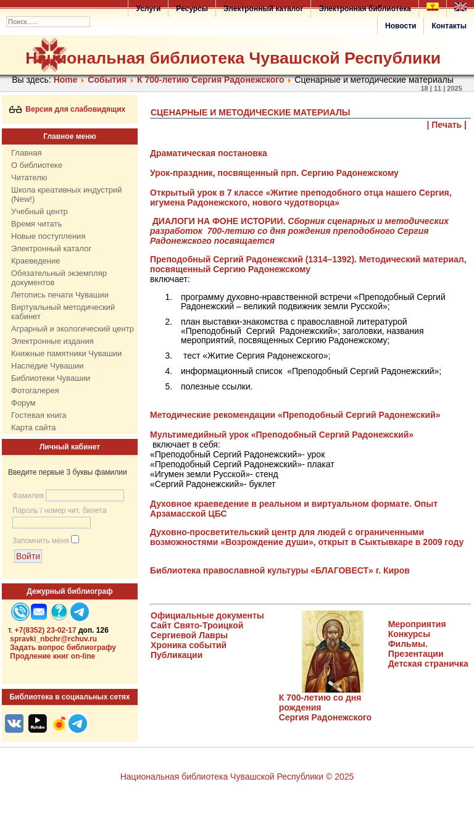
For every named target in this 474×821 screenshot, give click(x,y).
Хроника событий (189, 645)
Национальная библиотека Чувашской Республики (233, 58)
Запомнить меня (40, 540)
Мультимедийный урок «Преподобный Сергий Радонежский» (282, 435)
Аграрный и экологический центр (72, 328)
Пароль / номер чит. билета (59, 510)
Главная (26, 152)
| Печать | (447, 125)
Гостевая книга (38, 415)
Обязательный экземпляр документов (59, 278)
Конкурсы (409, 634)
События (107, 80)
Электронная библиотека (364, 8)
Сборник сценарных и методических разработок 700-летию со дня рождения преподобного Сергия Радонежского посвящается (299, 231)
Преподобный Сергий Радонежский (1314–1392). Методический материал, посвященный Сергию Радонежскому (308, 264)
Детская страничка (428, 664)
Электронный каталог (263, 8)
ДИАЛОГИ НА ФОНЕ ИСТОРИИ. (219, 221)
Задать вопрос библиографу (63, 647)
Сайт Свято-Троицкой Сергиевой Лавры (197, 630)
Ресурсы (192, 8)
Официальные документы (207, 615)
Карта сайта (33, 427)
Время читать (36, 223)
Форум (23, 402)
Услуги (148, 8)
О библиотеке (36, 165)
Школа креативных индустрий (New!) (66, 194)
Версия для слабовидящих (67, 109)
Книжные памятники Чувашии (66, 353)
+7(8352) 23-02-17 (46, 630)
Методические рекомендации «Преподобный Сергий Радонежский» (295, 415)
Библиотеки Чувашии (50, 378)
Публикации (176, 655)
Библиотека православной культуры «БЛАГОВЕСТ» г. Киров (280, 570)
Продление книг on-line (52, 656)
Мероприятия (417, 624)
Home (66, 80)
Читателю (29, 177)
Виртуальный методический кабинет (63, 311)
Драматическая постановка (208, 153)
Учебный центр (39, 211)
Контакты (449, 26)
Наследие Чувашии (47, 365)
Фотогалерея (35, 390)
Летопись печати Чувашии (60, 294)
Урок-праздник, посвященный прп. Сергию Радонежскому (274, 173)
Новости (400, 26)
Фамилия (28, 495)
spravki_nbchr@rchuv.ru (53, 639)
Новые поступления (48, 236)
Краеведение (35, 260)
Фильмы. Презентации (416, 649)
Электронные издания (52, 341)
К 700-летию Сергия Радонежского (211, 80)
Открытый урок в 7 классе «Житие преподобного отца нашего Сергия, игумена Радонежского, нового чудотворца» (301, 197)
